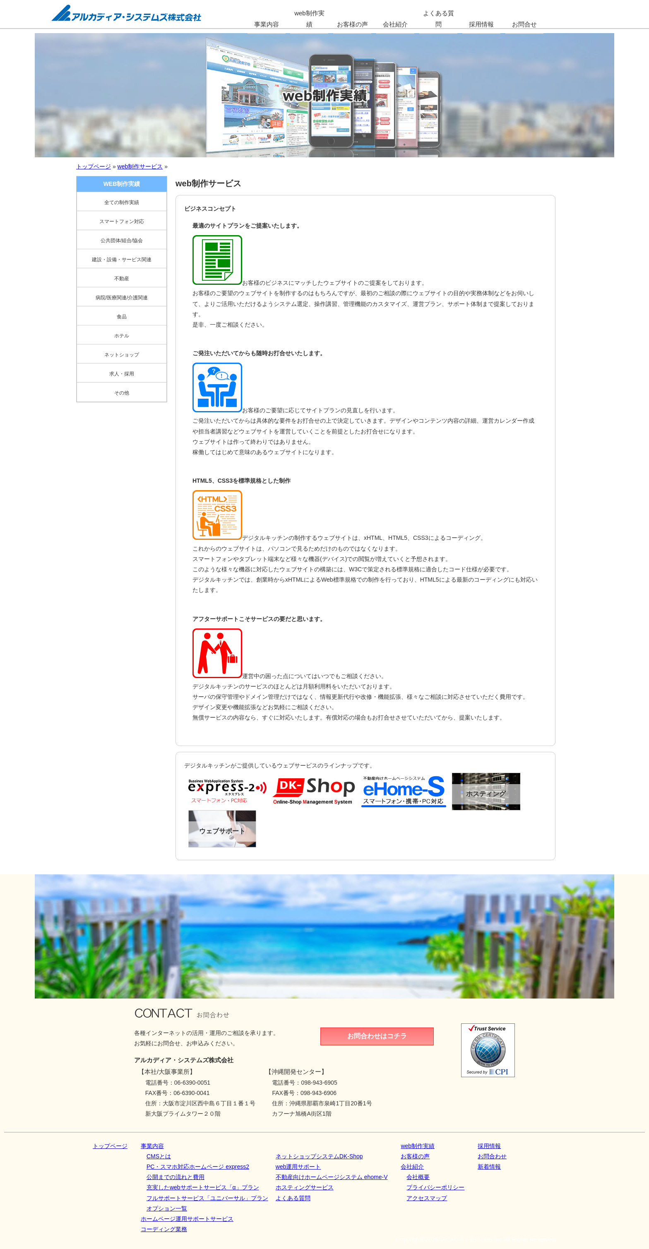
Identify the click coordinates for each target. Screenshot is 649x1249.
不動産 (121, 279)
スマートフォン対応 (121, 221)
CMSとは (159, 1156)
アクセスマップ (426, 1198)
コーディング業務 (164, 1229)
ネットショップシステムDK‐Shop (319, 1156)
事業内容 (152, 1146)
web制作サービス (140, 166)
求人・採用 (121, 374)
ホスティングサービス (305, 1187)
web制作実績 (418, 1146)
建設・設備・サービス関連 (121, 259)
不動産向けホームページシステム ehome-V (332, 1177)
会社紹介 (412, 1166)
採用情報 (489, 1146)
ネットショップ (121, 355)
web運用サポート (298, 1166)
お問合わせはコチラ (377, 1036)
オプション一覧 (167, 1208)
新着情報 (489, 1166)
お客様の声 (415, 1156)
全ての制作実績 (121, 202)
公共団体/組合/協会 (122, 240)
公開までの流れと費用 (175, 1177)
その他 (121, 393)
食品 (122, 317)
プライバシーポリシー (435, 1187)
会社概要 (418, 1177)
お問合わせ (492, 1156)
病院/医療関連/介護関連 (122, 298)
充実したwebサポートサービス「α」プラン (203, 1187)
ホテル (121, 336)
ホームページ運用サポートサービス (187, 1218)
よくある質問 (293, 1198)
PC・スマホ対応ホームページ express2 (198, 1166)
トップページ (93, 166)
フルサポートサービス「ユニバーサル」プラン (207, 1198)
